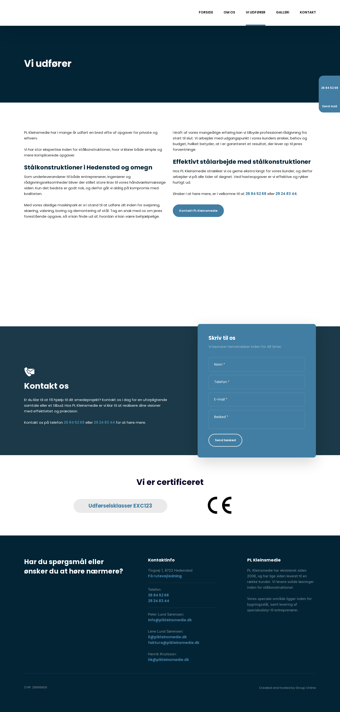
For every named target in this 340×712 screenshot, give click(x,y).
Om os (229, 12)
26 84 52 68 (256, 193)
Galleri (282, 12)
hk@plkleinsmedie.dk (168, 659)
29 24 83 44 (286, 193)
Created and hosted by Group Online (287, 688)
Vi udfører (255, 12)
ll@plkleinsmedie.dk (167, 636)
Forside (206, 12)
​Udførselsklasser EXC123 (120, 505)
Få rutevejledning (165, 576)
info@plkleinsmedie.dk (170, 619)
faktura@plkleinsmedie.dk (173, 642)
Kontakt (308, 12)
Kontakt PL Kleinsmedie (198, 210)
